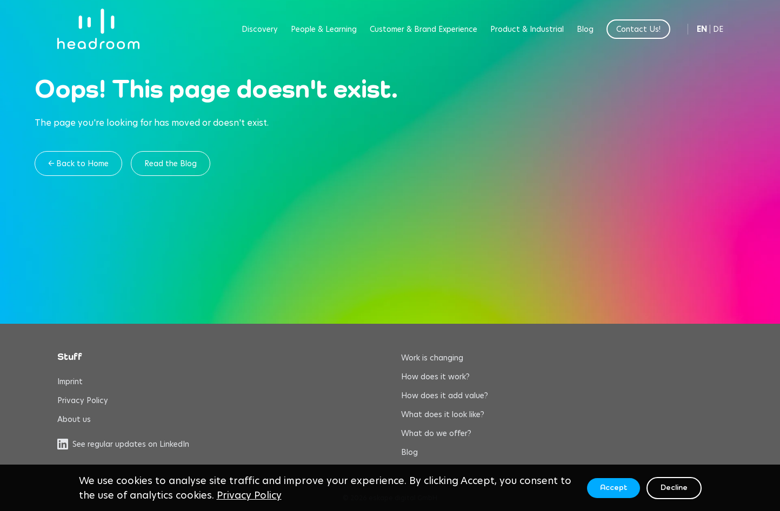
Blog (585, 29)
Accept (613, 488)
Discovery (260, 29)
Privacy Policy (82, 400)
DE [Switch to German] (718, 29)
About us (74, 419)
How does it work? (435, 376)
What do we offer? (436, 433)
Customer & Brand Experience (423, 29)
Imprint (70, 381)
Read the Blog (170, 163)
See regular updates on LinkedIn (123, 444)
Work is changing (432, 357)
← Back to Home (78, 163)
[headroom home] (98, 29)
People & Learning (324, 29)
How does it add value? (444, 395)
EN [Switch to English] (702, 29)
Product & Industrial (527, 29)
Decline (674, 488)
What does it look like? (442, 414)
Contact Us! (638, 29)
